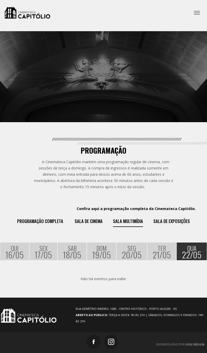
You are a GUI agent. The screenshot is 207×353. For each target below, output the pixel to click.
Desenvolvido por (180, 344)
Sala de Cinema (89, 221)
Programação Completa (40, 221)
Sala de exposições (171, 221)
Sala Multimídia (128, 221)
